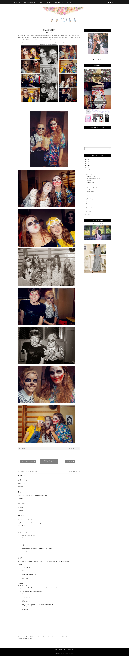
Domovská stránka (30, 2)
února (88, 209)
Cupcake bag (97, 224)
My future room (73, 471)
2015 (86, 167)
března (88, 207)
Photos (22, 448)
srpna (87, 198)
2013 (86, 171)
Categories (16, 2)
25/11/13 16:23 (26, 571)
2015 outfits (70, 461)
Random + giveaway (97, 88)
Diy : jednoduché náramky (97, 102)
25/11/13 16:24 (26, 601)
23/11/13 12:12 (22, 480)
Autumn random (90, 191)
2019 (86, 161)
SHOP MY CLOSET (45, 2)
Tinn (19, 491)
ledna (87, 211)
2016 (86, 165)
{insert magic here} (91, 189)
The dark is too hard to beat (28, 471)
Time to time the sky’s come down (95, 187)
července (88, 200)
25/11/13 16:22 (26, 545)
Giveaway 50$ (97, 115)
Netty (19, 530)
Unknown (20, 583)
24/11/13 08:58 (22, 585)
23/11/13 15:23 (22, 504)
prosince (88, 172)
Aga (23, 544)
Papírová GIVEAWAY (91, 176)
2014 (86, 169)
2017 (86, 163)
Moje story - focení (28, 461)
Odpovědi (27, 540)
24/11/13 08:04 (22, 558)
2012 (86, 214)
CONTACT (69, 2)
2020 (86, 159)
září (87, 196)
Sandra (20, 557)
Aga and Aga (62, 653)
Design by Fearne (69, 653)
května (88, 204)
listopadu (88, 174)
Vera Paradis (21, 503)
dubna (88, 206)
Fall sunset (89, 186)
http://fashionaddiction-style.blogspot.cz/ (34, 523)
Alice (19, 479)
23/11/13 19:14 (22, 532)
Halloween (89, 180)
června (88, 202)
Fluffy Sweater (90, 184)
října (87, 194)
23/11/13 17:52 (22, 517)
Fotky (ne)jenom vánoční (49, 461)
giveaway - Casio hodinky (97, 75)
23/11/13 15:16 (22, 492)
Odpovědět (21, 486)
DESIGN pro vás (58, 2)
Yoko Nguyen (21, 515)
